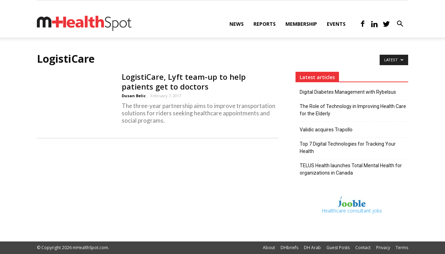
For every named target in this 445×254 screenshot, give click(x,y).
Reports (264, 24)
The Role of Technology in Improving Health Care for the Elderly (353, 109)
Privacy (383, 248)
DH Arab (312, 248)
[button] (399, 24)
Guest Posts (338, 248)
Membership (301, 24)
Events (336, 24)
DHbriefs (289, 248)
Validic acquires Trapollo (326, 129)
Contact (363, 248)
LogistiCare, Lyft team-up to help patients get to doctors (184, 81)
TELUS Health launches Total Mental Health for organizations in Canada (351, 169)
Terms (402, 248)
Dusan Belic (134, 95)
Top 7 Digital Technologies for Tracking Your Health (348, 147)
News (236, 24)
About (269, 248)
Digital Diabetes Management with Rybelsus (348, 92)
